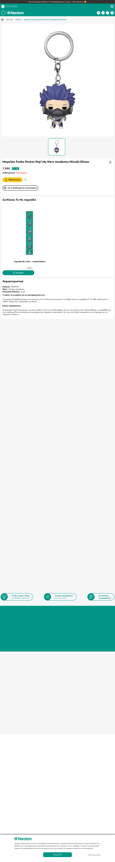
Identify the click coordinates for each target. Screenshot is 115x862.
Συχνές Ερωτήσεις (65, 616)
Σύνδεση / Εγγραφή (13, 610)
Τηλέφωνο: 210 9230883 (95, 610)
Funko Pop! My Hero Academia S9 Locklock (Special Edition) (92, 405)
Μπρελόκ (18, 19)
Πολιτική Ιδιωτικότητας (41, 621)
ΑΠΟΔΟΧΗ (57, 855)
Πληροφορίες (37, 615)
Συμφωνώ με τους (27, 584)
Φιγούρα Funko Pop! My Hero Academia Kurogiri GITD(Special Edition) (95, 479)
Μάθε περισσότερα (94, 855)
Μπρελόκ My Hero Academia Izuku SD (18, 404)
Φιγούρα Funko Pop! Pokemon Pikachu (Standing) (57, 479)
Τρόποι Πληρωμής (65, 610)
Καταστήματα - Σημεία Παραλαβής (41, 611)
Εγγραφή (100, 577)
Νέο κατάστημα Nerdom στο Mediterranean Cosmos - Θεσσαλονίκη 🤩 (57, 2)
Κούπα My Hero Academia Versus (54, 404)
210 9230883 (11, 6)
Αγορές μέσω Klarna (66, 619)
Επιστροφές (63, 613)
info (58, 653)
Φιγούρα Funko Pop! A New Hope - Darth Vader (17, 479)
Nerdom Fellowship (66, 622)
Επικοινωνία (37, 624)
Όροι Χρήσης (37, 618)
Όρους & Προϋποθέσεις (34, 584)
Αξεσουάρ (9, 19)
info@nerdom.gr (91, 620)
